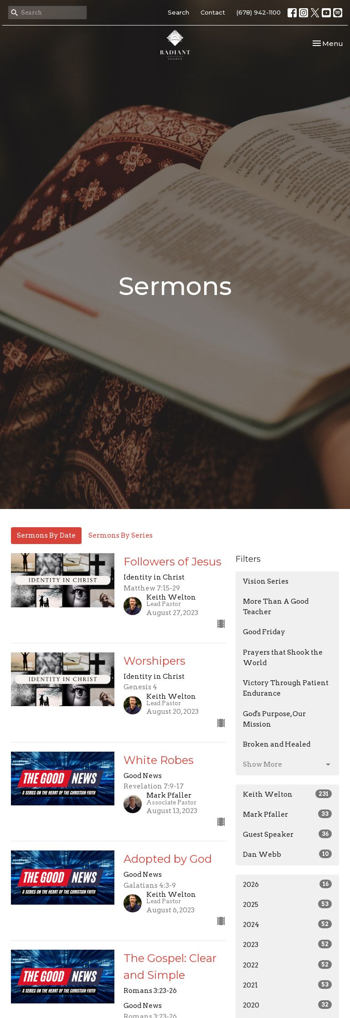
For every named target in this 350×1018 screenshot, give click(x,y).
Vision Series (265, 581)
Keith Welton (287, 794)
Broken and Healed (276, 744)
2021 (287, 984)
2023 (287, 944)
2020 (287, 1004)
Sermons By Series (120, 535)
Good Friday (264, 632)
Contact (213, 12)
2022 (287, 964)
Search (178, 12)
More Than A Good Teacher (276, 606)
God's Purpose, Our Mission (274, 719)
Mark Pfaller (287, 814)
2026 (287, 884)
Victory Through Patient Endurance (286, 688)
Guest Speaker (287, 834)
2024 (287, 924)
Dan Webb (287, 854)
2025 (287, 904)
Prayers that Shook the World (283, 657)
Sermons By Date (46, 535)
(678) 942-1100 (259, 12)
